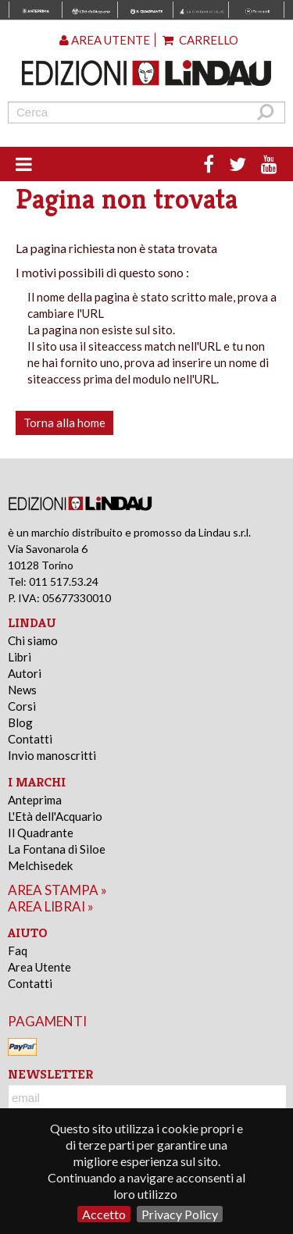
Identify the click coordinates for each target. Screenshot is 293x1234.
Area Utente (39, 967)
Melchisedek (40, 865)
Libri (19, 657)
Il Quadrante (40, 833)
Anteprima (35, 800)
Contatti (30, 739)
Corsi (22, 706)
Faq (17, 950)
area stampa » (57, 890)
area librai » (51, 906)
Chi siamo (33, 640)
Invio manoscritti (52, 755)
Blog (20, 722)
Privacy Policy (179, 1214)
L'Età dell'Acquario (55, 816)
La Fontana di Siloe (56, 849)
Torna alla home (64, 422)
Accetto (104, 1214)
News (22, 690)
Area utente (104, 40)
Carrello (200, 40)
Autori (24, 673)
